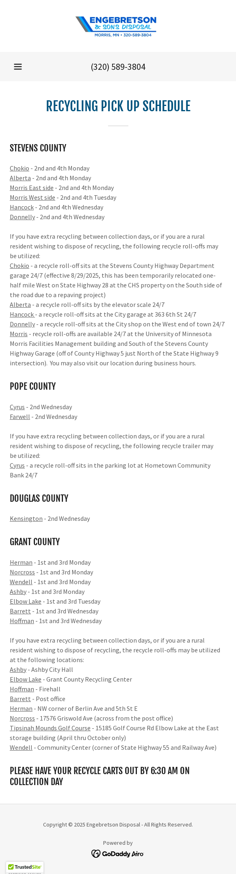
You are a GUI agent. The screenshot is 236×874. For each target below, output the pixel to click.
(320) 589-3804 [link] (118, 66)
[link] (118, 26)
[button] (18, 66)
